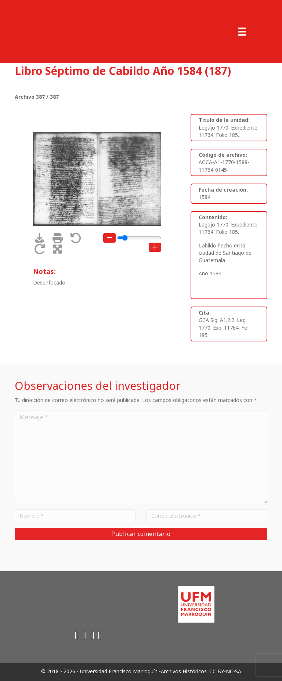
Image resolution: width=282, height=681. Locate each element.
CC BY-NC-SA (225, 671)
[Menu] (242, 31)
